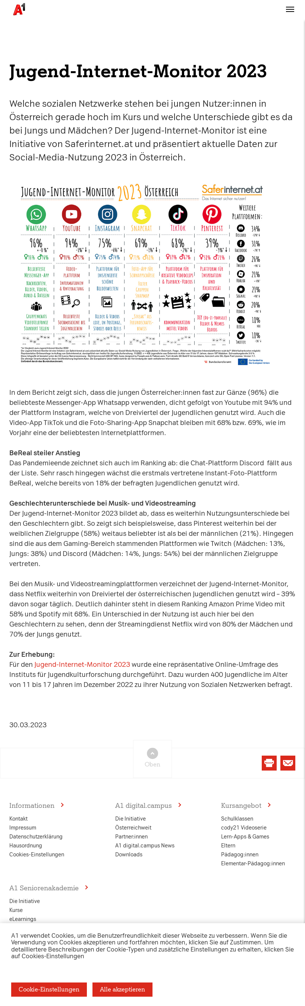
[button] (290, 16)
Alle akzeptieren (122, 989)
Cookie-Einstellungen (49, 989)
